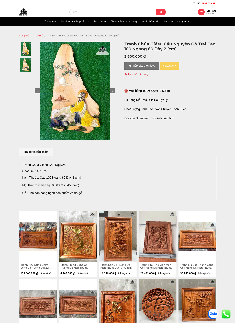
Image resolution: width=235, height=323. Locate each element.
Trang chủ (24, 35)
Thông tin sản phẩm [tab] (35, 151)
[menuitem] (50, 26)
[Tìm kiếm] (161, 14)
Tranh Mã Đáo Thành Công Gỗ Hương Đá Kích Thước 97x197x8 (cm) (196, 267)
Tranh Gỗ (38, 35)
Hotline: (204, 3)
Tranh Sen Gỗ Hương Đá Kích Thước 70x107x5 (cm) (117, 267)
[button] (37, 90)
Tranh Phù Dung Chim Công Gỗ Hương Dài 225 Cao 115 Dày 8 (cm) (36, 267)
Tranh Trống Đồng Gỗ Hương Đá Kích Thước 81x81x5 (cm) (74, 267)
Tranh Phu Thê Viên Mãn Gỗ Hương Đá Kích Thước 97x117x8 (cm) (156, 267)
